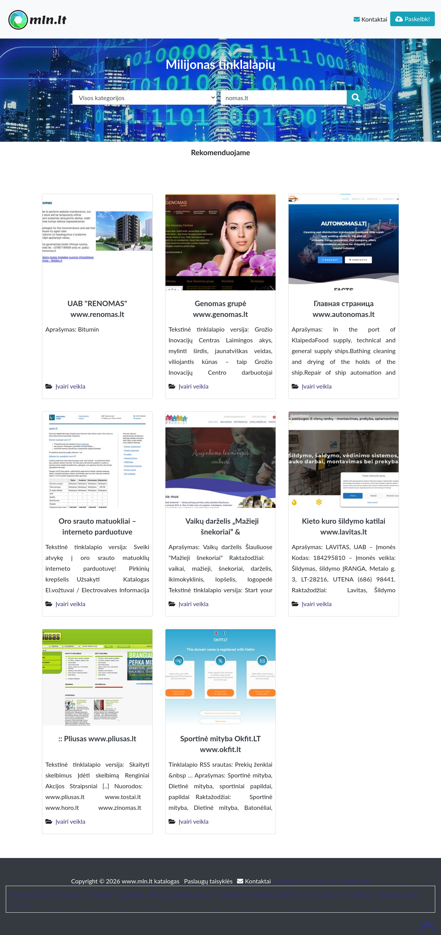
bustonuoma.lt (191, 894)
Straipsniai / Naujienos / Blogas (126, 894)
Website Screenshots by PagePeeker (321, 881)
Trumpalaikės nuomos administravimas (267, 894)
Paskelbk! (412, 18)
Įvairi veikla (70, 386)
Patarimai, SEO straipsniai (44, 894)
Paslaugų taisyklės (209, 881)
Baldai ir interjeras (348, 894)
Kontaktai (370, 19)
